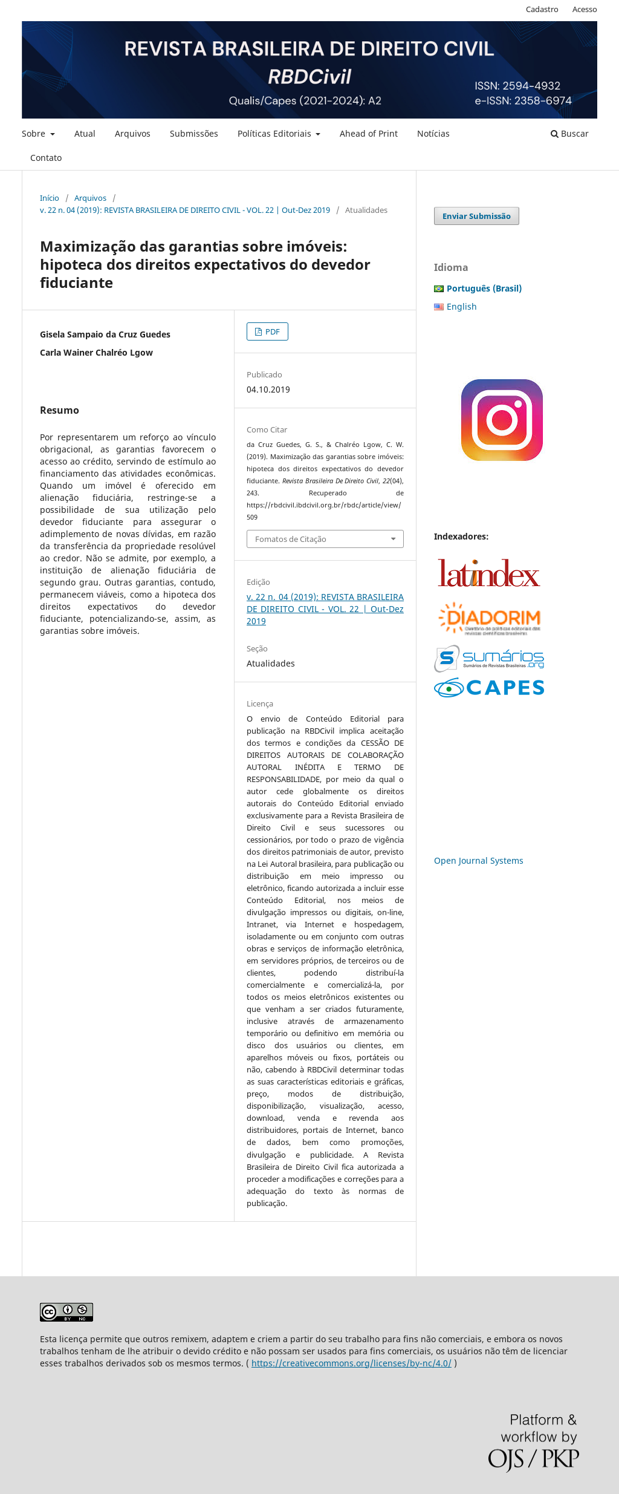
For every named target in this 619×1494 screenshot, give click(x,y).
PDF (272, 331)
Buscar (570, 133)
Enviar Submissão (476, 215)
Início (49, 197)
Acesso (584, 9)
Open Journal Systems (478, 860)
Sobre (35, 133)
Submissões (194, 133)
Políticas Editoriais (276, 133)
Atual (85, 133)
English (462, 306)
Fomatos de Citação (290, 538)
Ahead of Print (369, 133)
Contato (46, 157)
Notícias (433, 133)
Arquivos (133, 133)
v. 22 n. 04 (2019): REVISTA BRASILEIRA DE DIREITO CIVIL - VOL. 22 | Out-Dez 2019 (185, 209)
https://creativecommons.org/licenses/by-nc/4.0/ (351, 1363)
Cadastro (542, 9)
